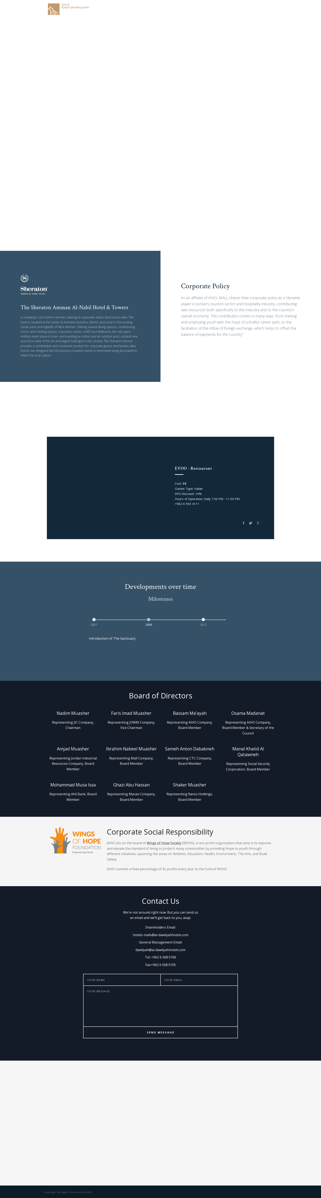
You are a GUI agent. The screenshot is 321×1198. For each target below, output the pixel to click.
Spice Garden (97, 426)
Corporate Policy (188, 9)
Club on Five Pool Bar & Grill (160, 426)
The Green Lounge (208, 426)
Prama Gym (241, 426)
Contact (268, 9)
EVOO (74, 426)
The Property (215, 9)
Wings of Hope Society (164, 843)
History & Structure (155, 9)
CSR (254, 9)
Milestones (238, 9)
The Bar (122, 426)
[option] (106, 621)
